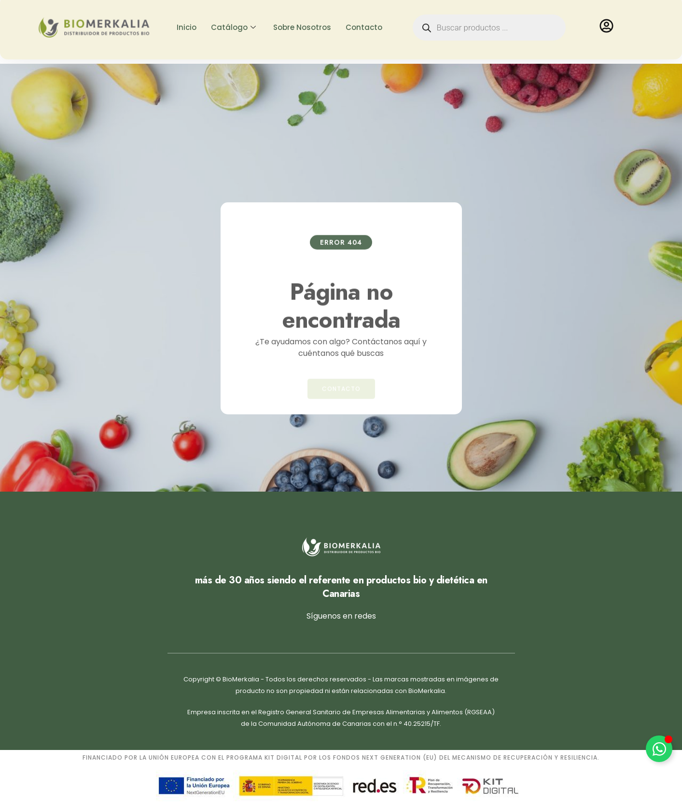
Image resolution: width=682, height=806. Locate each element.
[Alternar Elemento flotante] (659, 748)
